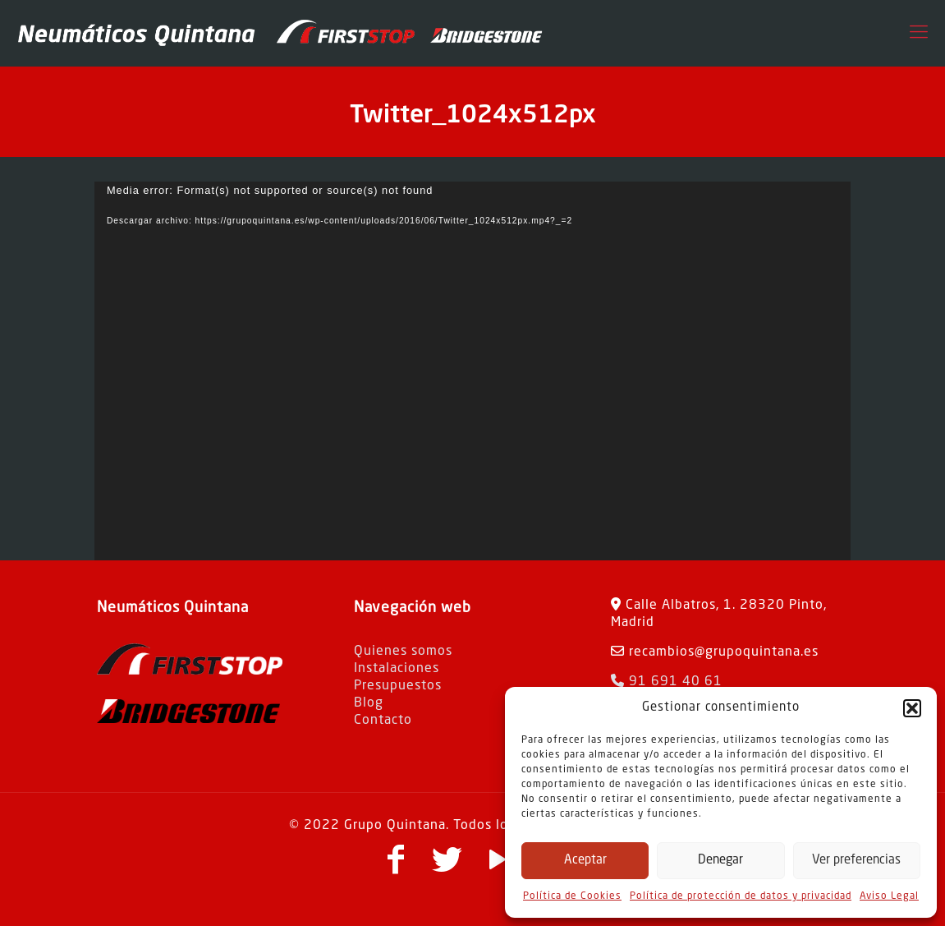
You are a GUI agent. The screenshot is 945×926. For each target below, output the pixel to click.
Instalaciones (396, 668)
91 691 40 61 (667, 682)
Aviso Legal (889, 896)
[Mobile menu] (919, 33)
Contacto (383, 720)
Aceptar (585, 861)
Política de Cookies (572, 896)
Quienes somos (403, 651)
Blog (368, 703)
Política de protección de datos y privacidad (740, 896)
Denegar (720, 861)
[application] (472, 371)
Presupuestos (398, 686)
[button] (912, 708)
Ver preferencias (856, 861)
